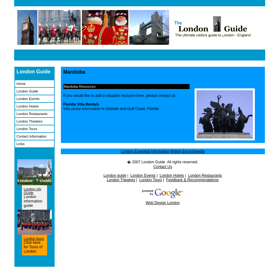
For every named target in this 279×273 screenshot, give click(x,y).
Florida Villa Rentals (81, 104)
